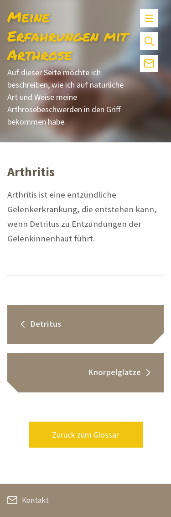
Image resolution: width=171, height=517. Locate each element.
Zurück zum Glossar (85, 434)
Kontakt (28, 500)
